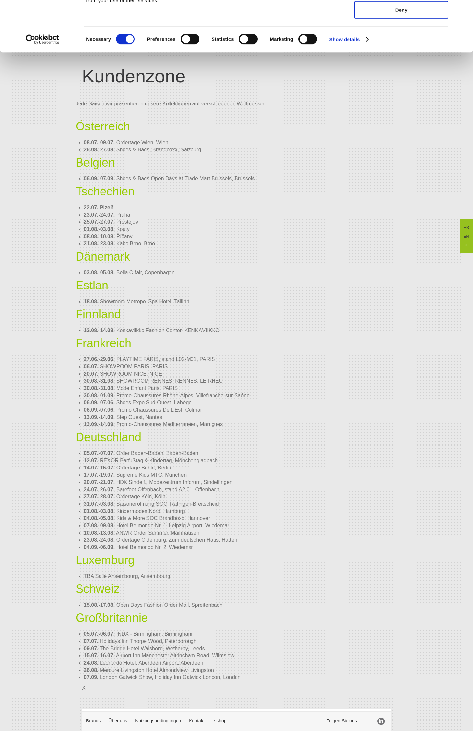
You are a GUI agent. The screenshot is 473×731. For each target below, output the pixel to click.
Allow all (402, 16)
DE (466, 245)
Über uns (117, 720)
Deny (401, 57)
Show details (344, 86)
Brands (93, 720)
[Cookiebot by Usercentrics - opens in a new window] (42, 87)
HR (466, 227)
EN (466, 236)
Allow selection (401, 37)
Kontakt (196, 720)
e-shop (220, 720)
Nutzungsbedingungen (158, 720)
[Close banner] (463, 10)
